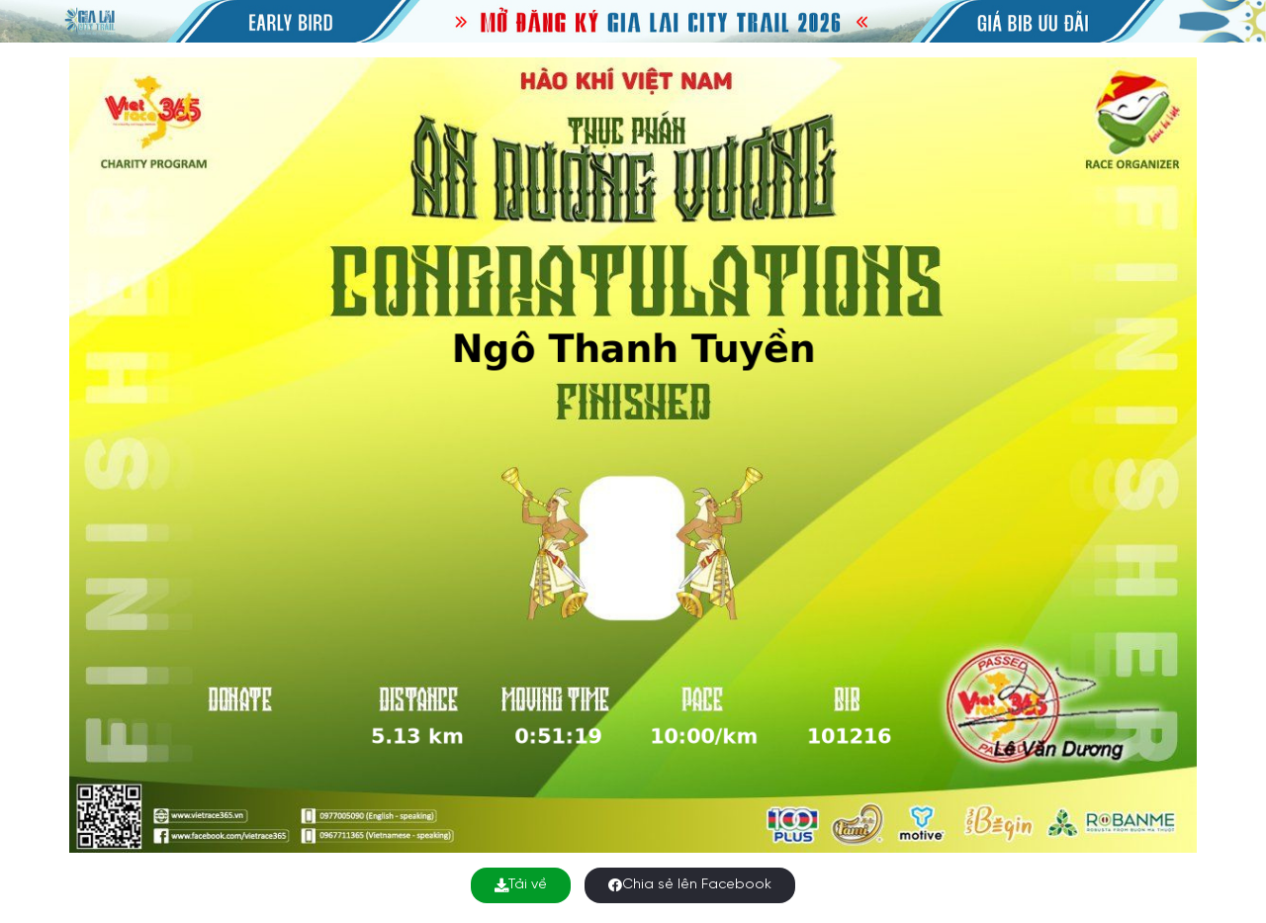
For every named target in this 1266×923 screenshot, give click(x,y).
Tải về (521, 884)
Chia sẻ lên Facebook (689, 884)
